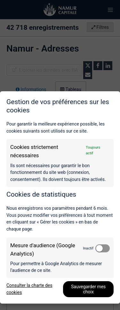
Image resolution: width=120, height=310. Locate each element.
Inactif (88, 248)
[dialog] (60, 197)
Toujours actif (93, 150)
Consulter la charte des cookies (29, 289)
